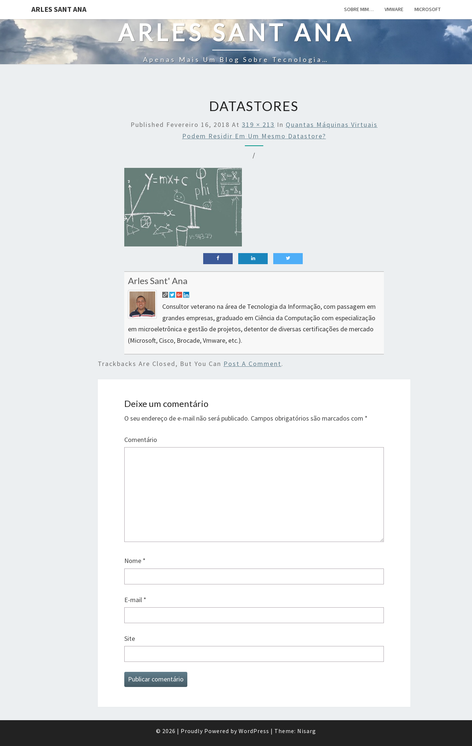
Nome (135, 560)
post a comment (252, 363)
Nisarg (306, 731)
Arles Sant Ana (58, 9)
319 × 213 (258, 124)
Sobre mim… (359, 9)
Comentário (140, 439)
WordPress (254, 731)
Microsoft (427, 9)
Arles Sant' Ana (157, 280)
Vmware (394, 9)
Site (129, 638)
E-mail (135, 599)
